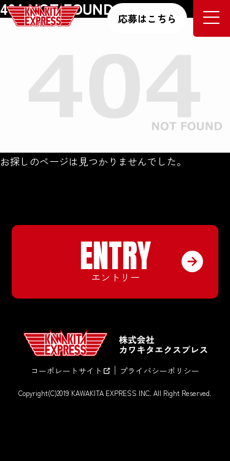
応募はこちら (147, 18)
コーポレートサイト (70, 370)
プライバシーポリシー (159, 370)
